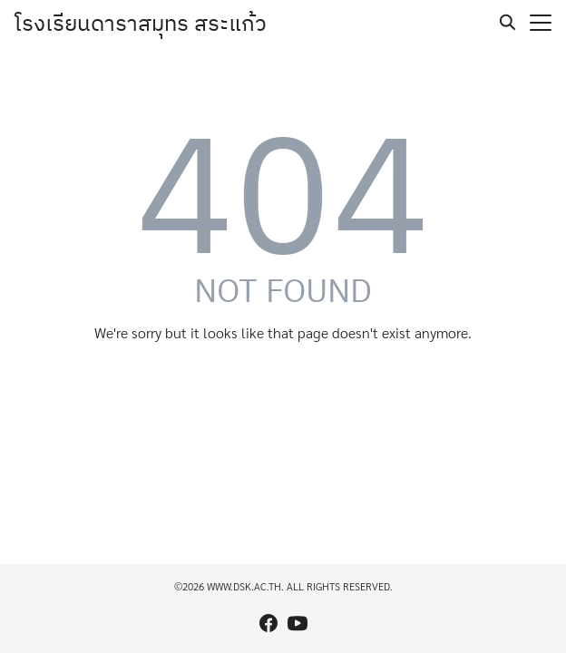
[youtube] (297, 623)
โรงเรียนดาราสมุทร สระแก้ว (141, 22)
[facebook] (268, 623)
